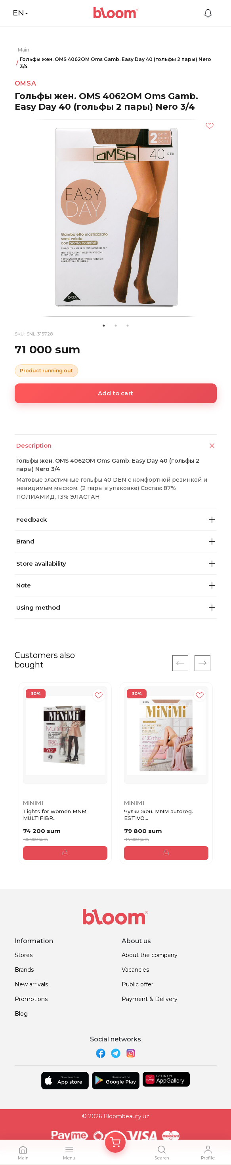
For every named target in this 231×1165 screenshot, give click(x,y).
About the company (150, 955)
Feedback (115, 519)
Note (115, 585)
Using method (115, 607)
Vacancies (135, 969)
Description (116, 445)
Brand (115, 541)
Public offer (137, 984)
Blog (21, 1013)
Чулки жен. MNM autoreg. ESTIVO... (158, 814)
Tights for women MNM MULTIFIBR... (54, 814)
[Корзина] (115, 1142)
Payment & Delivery (150, 999)
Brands (24, 969)
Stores (23, 955)
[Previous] (180, 663)
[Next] (202, 663)
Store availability (115, 563)
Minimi (33, 803)
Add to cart (115, 393)
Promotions (31, 999)
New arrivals (31, 984)
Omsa (25, 83)
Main (23, 50)
